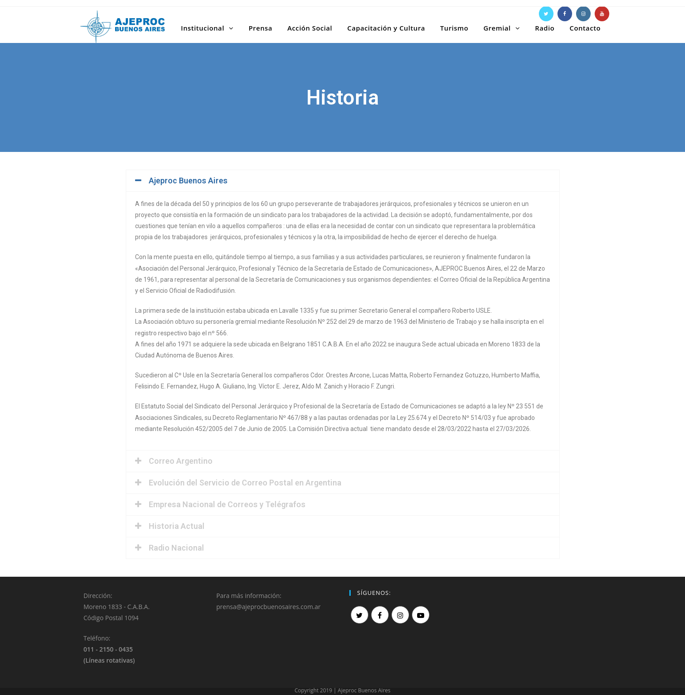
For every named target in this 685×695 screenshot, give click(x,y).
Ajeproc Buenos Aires (188, 180)
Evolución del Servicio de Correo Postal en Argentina (245, 482)
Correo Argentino (181, 461)
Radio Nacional (176, 547)
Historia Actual (177, 526)
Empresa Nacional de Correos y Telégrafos (227, 504)
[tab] (342, 180)
